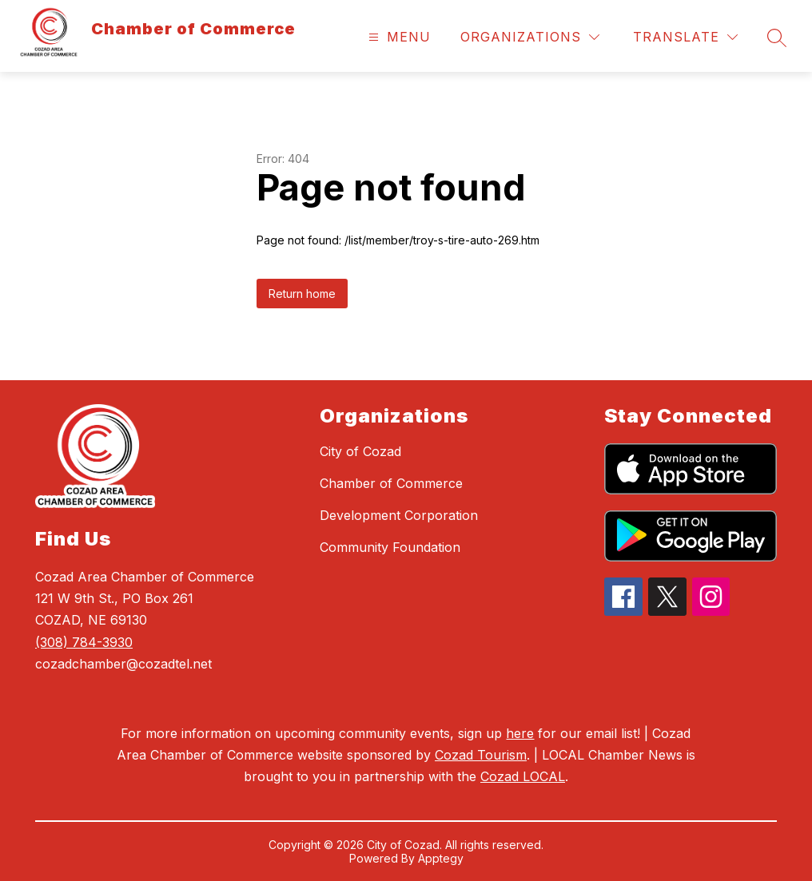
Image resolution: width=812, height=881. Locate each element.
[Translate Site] (685, 37)
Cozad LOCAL (522, 776)
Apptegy (441, 858)
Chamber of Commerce (391, 483)
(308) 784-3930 (84, 642)
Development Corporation (399, 515)
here (520, 733)
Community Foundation (390, 547)
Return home (302, 293)
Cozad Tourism (481, 755)
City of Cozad (360, 451)
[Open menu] (397, 37)
